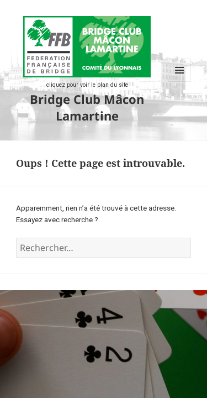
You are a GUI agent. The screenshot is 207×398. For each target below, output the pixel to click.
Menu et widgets (179, 81)
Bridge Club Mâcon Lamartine (87, 107)
